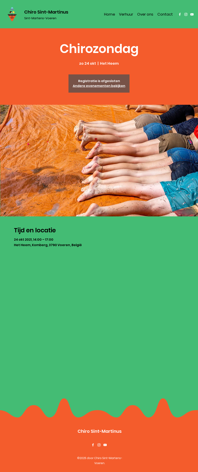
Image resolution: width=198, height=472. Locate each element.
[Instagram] (186, 14)
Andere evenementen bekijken (99, 86)
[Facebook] (180, 14)
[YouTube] (192, 14)
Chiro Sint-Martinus (46, 12)
